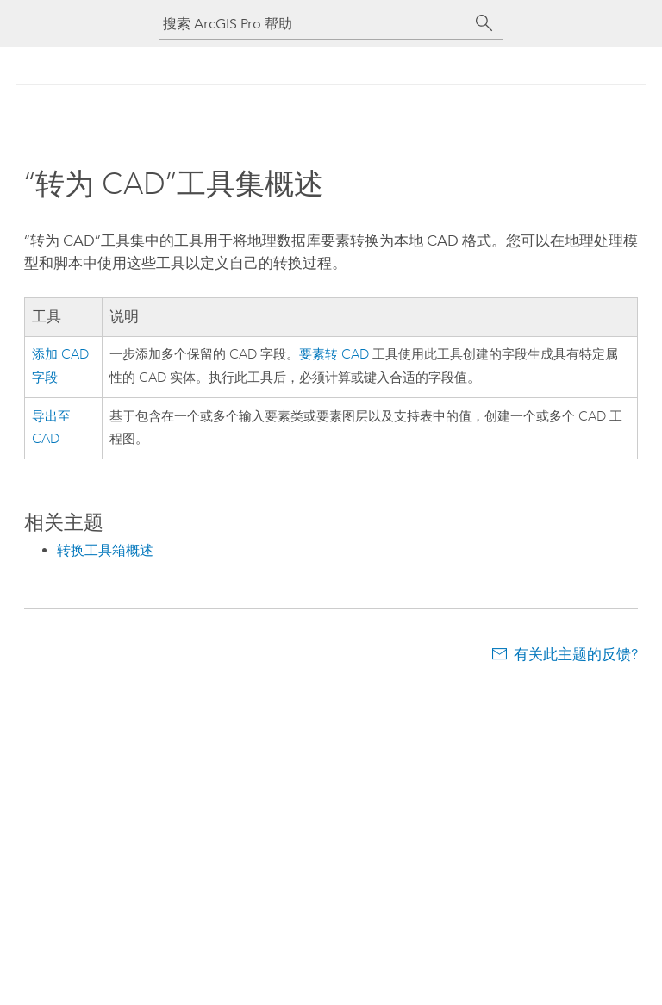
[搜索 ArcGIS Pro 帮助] (314, 24)
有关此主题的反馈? (576, 654)
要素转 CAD (334, 354)
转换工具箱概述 (105, 550)
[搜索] (484, 23)
